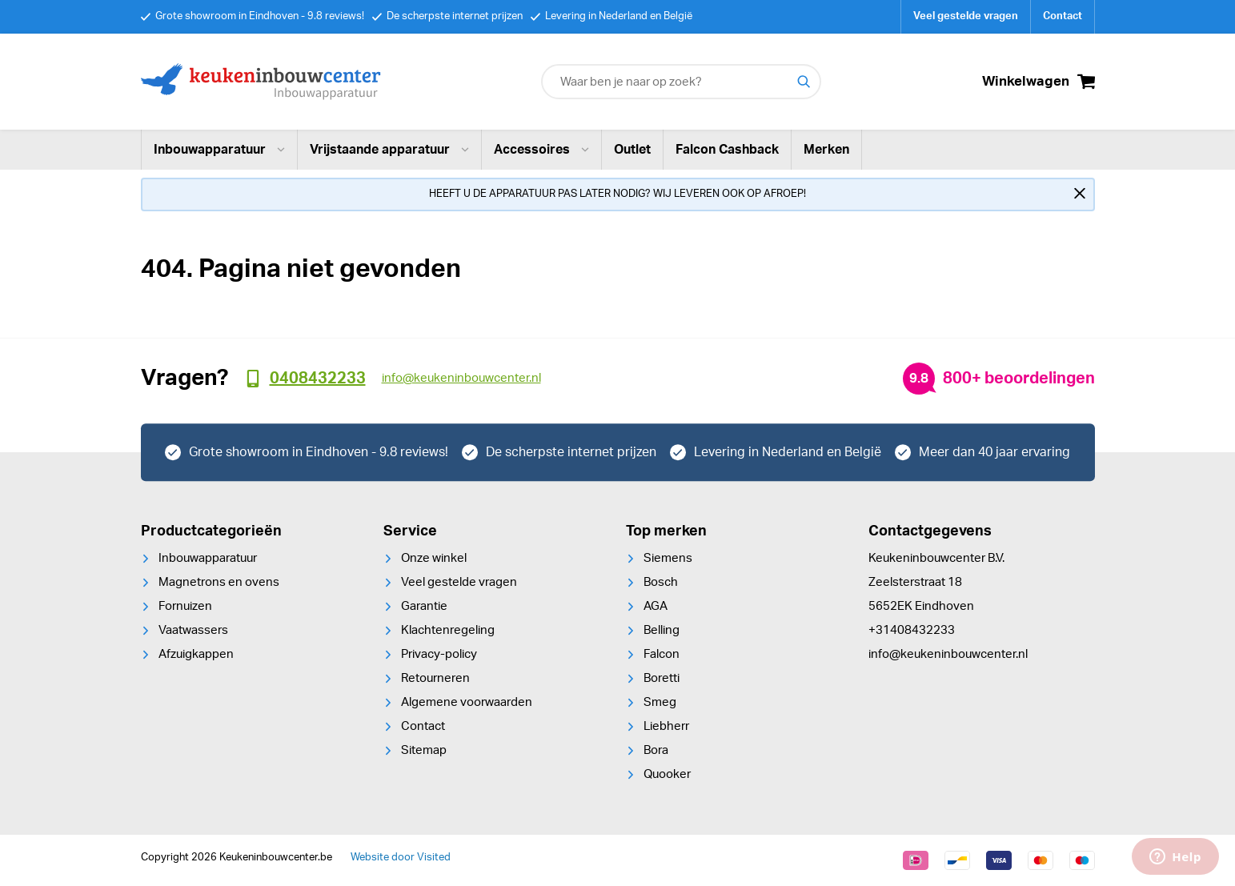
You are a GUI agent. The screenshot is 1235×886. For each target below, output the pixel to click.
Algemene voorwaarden (466, 702)
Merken (826, 149)
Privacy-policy (439, 654)
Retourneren (435, 678)
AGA (656, 606)
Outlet (632, 149)
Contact (1062, 16)
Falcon (662, 654)
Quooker (667, 774)
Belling (662, 630)
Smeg (660, 702)
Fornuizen (185, 606)
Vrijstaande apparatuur (389, 149)
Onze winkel (434, 558)
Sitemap (424, 750)
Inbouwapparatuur (219, 149)
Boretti (662, 678)
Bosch (661, 582)
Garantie (424, 606)
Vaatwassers (193, 630)
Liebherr (666, 726)
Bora (656, 750)
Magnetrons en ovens (218, 582)
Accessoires (541, 149)
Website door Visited (401, 857)
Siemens (668, 558)
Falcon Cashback (727, 149)
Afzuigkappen (196, 654)
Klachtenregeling (448, 630)
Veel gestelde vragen (965, 16)
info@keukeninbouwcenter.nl (948, 654)
